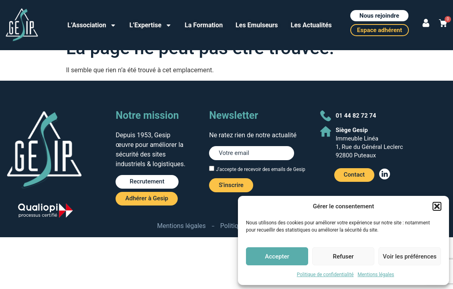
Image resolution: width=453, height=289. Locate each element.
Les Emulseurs (257, 25)
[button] (437, 206)
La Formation (204, 25)
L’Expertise (150, 25)
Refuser (343, 256)
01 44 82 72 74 (356, 115)
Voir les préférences (410, 256)
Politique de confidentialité (325, 274)
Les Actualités (311, 25)
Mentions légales (376, 274)
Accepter (277, 256)
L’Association (91, 25)
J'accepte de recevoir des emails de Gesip (260, 169)
